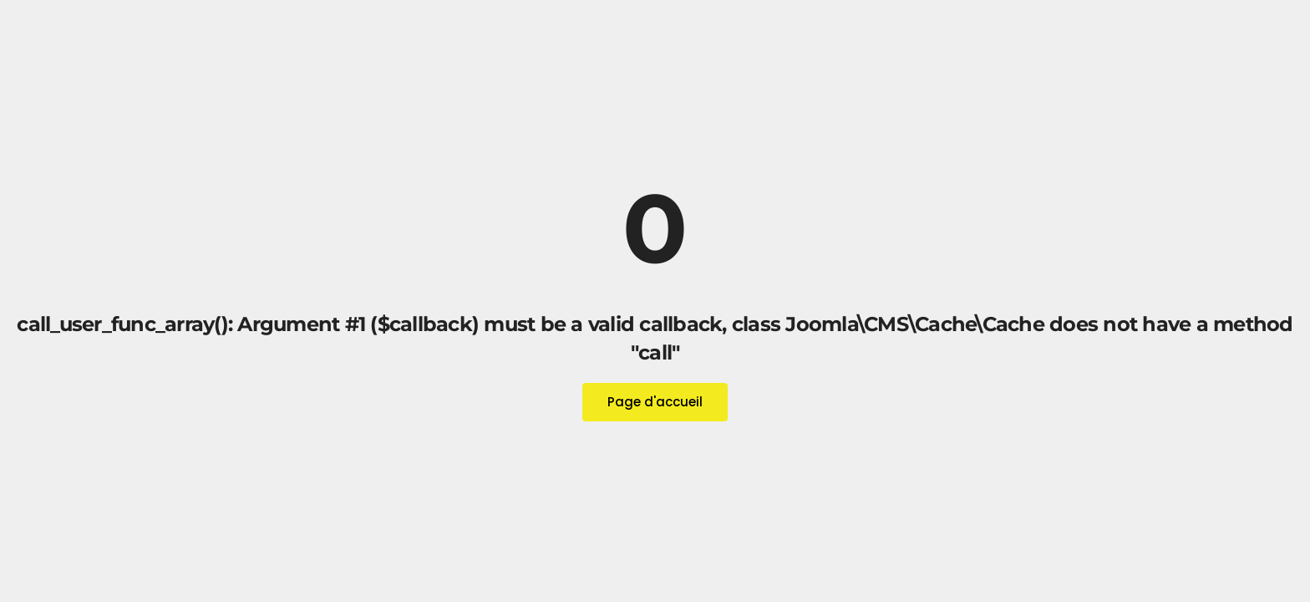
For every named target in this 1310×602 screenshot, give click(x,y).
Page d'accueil (655, 402)
